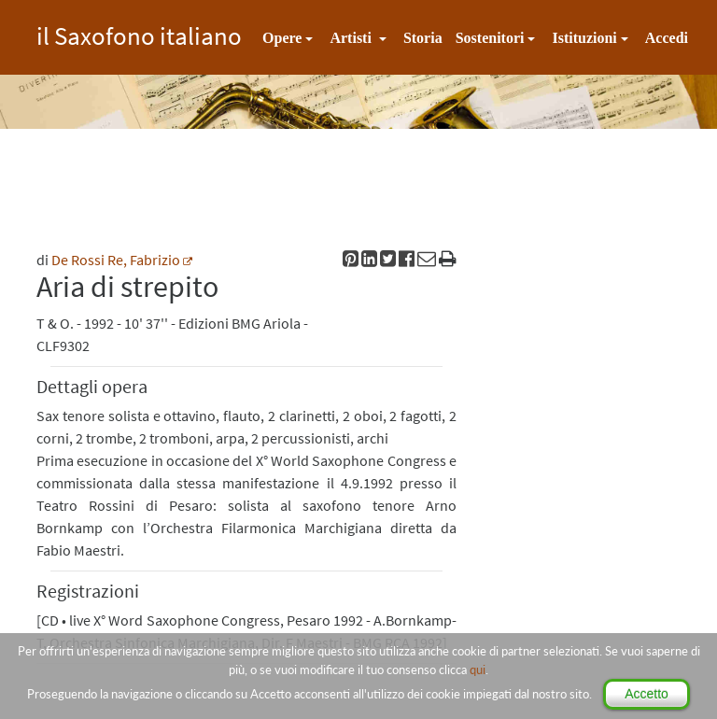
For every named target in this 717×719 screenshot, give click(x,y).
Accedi (666, 38)
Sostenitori (490, 38)
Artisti (352, 38)
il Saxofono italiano (139, 33)
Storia (423, 38)
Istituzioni (584, 38)
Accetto (646, 693)
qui (477, 669)
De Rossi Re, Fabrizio (115, 259)
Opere (282, 38)
